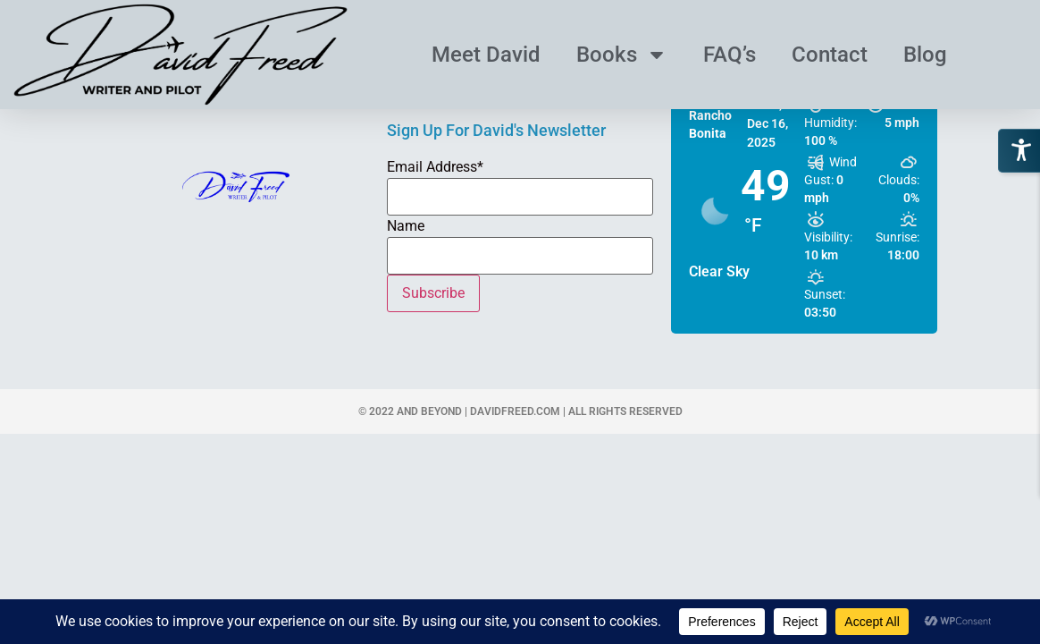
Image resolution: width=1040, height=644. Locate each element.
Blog (925, 54)
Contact (830, 54)
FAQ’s (729, 54)
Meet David (486, 54)
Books (621, 54)
